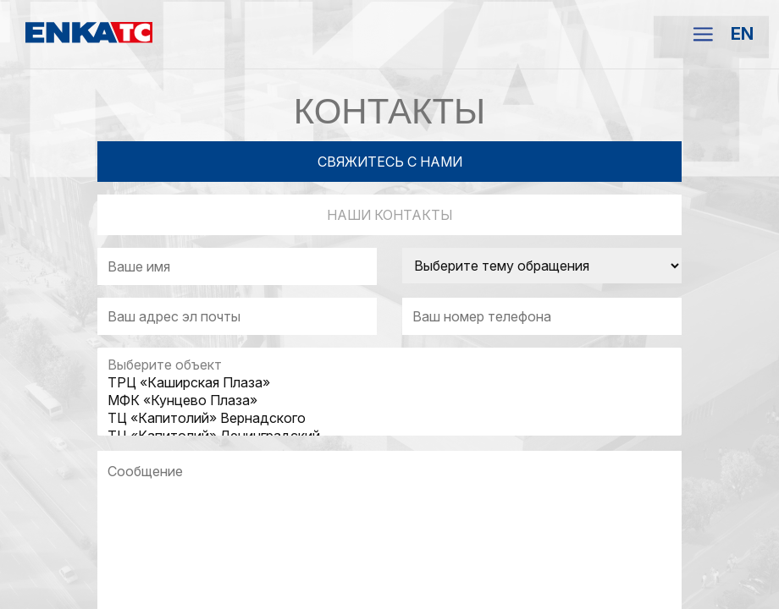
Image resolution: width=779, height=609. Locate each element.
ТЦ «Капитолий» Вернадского (389, 418)
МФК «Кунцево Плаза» (389, 400)
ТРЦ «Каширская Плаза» (389, 383)
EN (742, 34)
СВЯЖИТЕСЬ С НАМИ (390, 161)
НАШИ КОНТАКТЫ (390, 214)
